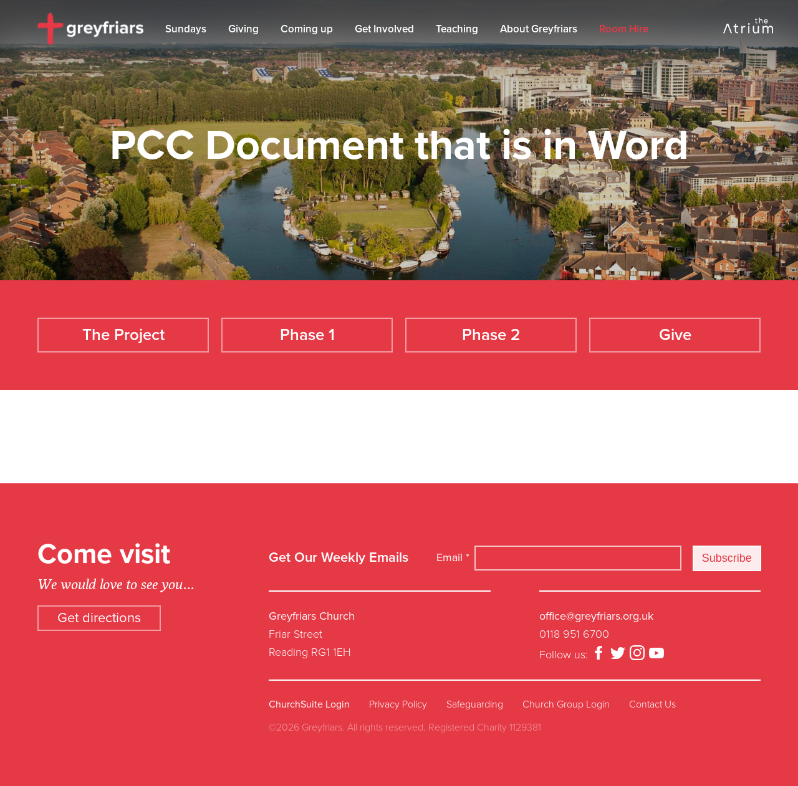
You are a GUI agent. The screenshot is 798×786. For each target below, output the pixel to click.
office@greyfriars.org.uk (596, 616)
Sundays (185, 29)
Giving (243, 29)
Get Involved (384, 29)
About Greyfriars (538, 29)
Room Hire (623, 29)
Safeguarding (474, 704)
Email (452, 557)
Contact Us (652, 704)
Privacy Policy (398, 704)
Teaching (457, 29)
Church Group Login (566, 704)
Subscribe (727, 558)
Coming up (307, 29)
